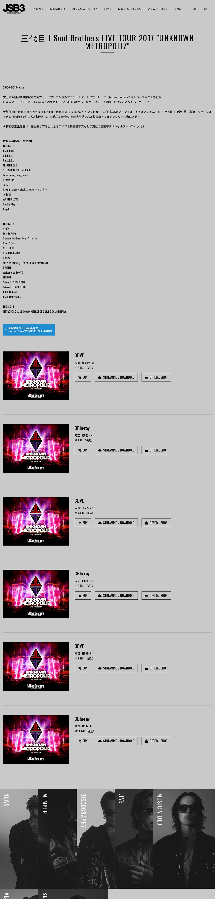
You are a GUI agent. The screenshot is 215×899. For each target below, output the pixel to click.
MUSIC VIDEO (130, 8)
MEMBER (57, 8)
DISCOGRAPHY (85, 8)
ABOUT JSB (158, 8)
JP (196, 8)
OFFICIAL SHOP (156, 377)
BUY (83, 377)
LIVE (108, 8)
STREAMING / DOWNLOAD (116, 377)
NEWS (39, 8)
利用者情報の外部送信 (17, 893)
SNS (178, 8)
